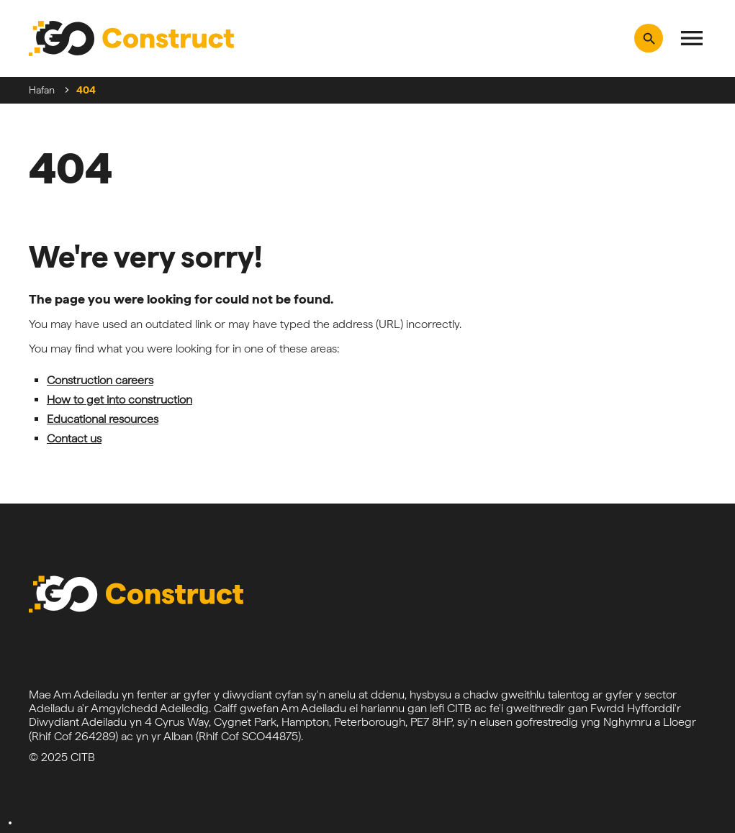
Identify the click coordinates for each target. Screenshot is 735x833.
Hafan (42, 90)
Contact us (74, 438)
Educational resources (102, 419)
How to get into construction (119, 399)
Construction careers (100, 380)
